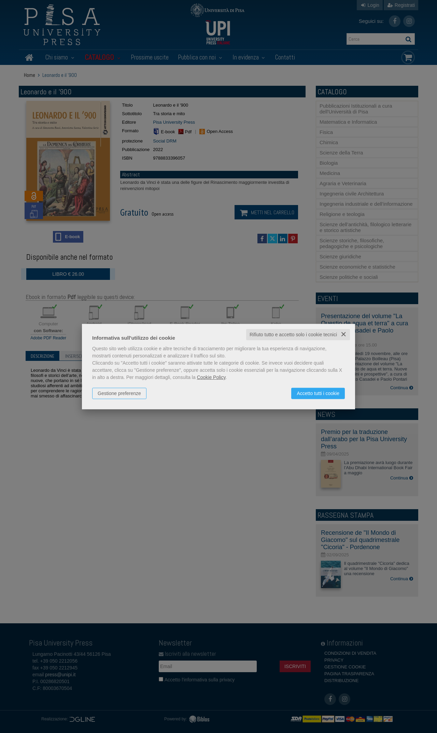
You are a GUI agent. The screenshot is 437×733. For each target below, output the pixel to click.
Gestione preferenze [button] (119, 393)
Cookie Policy (211, 377)
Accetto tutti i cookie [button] (318, 393)
